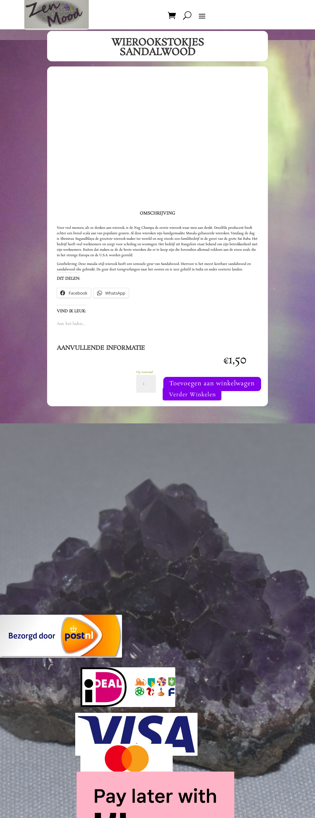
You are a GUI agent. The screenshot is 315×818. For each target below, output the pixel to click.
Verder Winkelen (192, 414)
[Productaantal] (146, 384)
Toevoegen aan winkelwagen (190, 402)
